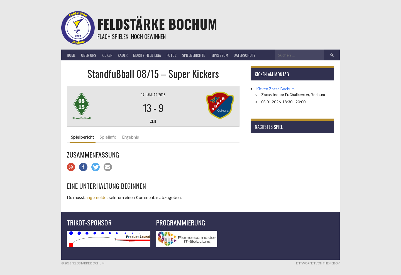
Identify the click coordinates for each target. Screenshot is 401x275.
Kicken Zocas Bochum (275, 88)
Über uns (88, 55)
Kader (123, 55)
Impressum (219, 55)
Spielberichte (193, 55)
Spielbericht (82, 136)
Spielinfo (108, 136)
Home (71, 55)
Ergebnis (130, 136)
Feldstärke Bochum (157, 24)
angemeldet (96, 197)
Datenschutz (245, 55)
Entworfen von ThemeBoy (318, 263)
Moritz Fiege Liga (147, 55)
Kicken (107, 55)
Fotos (172, 55)
